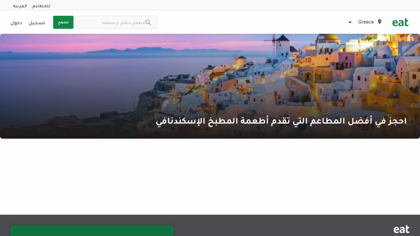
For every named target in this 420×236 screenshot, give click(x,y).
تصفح (63, 22)
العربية (20, 5)
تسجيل (37, 22)
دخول (16, 22)
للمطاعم (41, 5)
